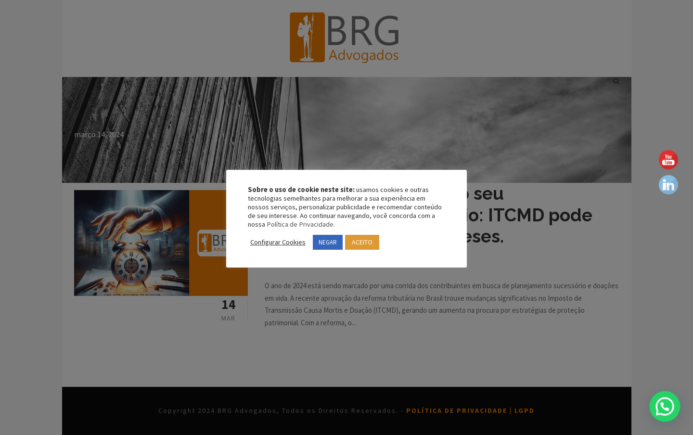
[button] (667, 414)
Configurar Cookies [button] (280, 242)
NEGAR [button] (334, 242)
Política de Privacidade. (358, 224)
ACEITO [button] (373, 242)
